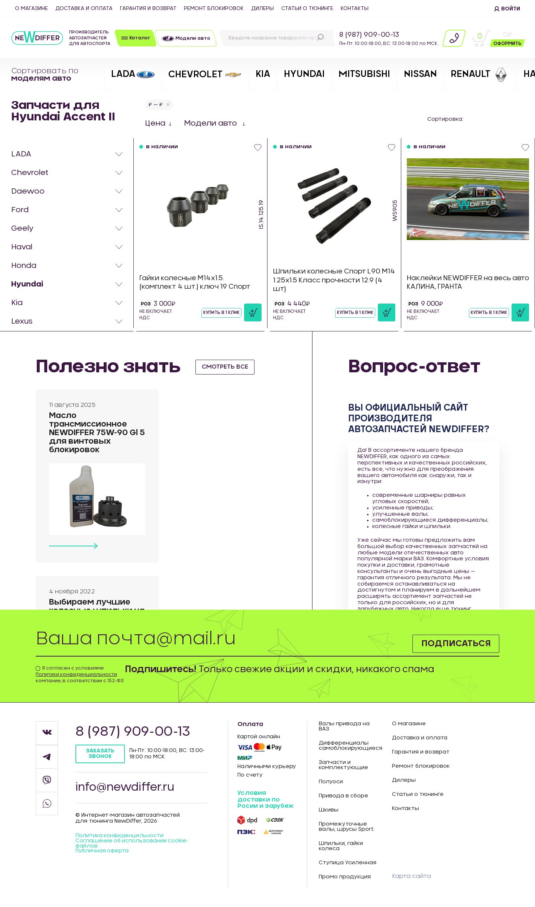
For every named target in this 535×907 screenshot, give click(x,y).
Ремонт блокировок (214, 8)
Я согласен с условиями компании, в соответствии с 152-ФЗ (80, 674)
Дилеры (262, 8)
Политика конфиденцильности (119, 836)
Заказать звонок (100, 753)
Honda (23, 265)
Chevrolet (29, 172)
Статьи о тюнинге (307, 8)
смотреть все (226, 367)
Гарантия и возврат (148, 8)
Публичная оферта (102, 852)
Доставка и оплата (84, 8)
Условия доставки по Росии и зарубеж (265, 799)
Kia (17, 303)
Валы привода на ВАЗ (344, 726)
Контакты (355, 8)
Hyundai (27, 284)
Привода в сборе (343, 796)
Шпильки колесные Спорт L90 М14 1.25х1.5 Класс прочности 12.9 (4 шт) (333, 280)
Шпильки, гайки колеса (341, 846)
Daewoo (28, 191)
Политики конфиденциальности (76, 674)
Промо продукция (345, 877)
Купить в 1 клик (221, 312)
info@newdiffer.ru (126, 788)
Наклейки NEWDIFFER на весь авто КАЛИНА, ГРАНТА (461, 282)
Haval (21, 247)
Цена (155, 123)
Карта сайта (411, 876)
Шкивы (328, 810)
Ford (20, 210)
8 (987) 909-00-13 (369, 35)
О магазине (31, 8)
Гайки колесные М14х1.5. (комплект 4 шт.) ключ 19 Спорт (196, 282)
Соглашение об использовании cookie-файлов (132, 844)
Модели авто (211, 123)
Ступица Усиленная (347, 862)
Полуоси (331, 781)
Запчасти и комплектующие (343, 765)
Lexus (22, 321)
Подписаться (455, 643)
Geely (22, 228)
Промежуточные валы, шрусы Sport (346, 827)
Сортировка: (445, 119)
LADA (21, 154)
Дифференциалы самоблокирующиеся (350, 746)
